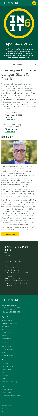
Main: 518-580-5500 (9, 310)
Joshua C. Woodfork (12, 279)
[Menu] (34, 3)
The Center (10, 120)
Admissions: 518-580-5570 (11, 312)
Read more (10, 234)
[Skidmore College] (10, 3)
